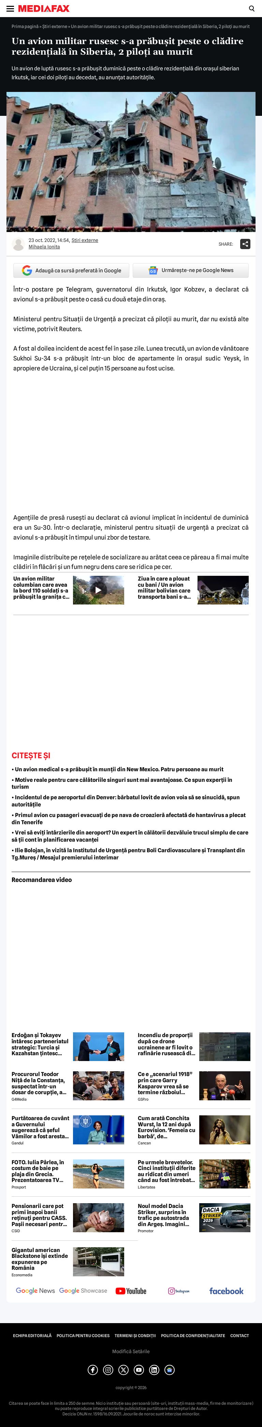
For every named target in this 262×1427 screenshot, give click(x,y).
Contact (239, 1335)
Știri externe (54, 26)
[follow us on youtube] (131, 1292)
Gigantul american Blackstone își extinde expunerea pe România (40, 1259)
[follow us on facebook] (226, 1291)
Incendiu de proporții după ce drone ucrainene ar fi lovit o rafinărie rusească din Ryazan (166, 1044)
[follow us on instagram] (179, 1292)
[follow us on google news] (35, 1292)
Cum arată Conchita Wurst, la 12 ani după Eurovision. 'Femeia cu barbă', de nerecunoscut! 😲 (166, 1127)
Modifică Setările (131, 1351)
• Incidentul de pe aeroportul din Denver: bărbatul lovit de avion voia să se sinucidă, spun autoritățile (126, 801)
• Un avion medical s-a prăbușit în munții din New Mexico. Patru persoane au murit (117, 769)
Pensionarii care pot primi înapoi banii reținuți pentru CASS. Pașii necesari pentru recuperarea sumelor (39, 1215)
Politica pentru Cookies (83, 1335)
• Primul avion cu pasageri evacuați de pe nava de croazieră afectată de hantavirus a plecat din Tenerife (129, 819)
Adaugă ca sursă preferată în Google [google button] (71, 270)
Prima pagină (25, 26)
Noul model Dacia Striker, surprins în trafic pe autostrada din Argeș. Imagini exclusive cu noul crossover (163, 1215)
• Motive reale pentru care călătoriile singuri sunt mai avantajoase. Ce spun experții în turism (122, 783)
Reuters (70, 328)
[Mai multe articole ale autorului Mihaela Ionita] (18, 244)
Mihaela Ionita (44, 246)
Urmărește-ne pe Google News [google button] (191, 270)
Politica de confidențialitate (193, 1335)
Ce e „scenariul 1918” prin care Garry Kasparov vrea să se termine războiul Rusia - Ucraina (165, 1083)
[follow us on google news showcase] (83, 1292)
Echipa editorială (32, 1335)
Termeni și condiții (135, 1335)
